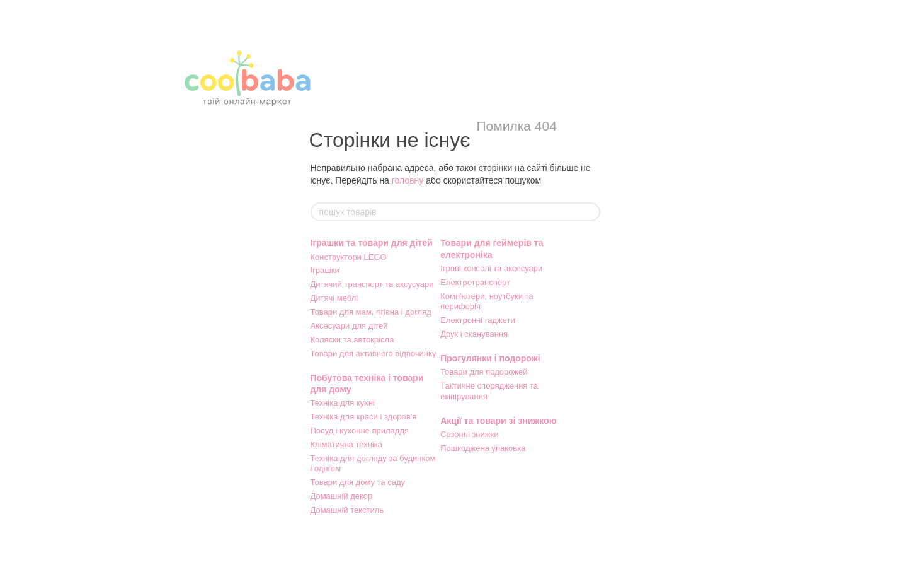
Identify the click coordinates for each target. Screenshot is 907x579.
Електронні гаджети (477, 320)
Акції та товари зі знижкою (498, 421)
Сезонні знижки (469, 434)
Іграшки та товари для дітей (372, 243)
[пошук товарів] (590, 211)
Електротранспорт (475, 282)
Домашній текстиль (347, 510)
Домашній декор (342, 496)
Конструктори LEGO (349, 257)
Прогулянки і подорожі (490, 358)
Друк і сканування (474, 334)
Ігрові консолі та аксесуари (491, 268)
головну (408, 180)
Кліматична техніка (346, 444)
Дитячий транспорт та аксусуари (372, 284)
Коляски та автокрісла (352, 339)
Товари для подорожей (483, 372)
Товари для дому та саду (358, 482)
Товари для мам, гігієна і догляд (371, 312)
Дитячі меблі (334, 298)
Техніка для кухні (343, 402)
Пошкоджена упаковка (482, 448)
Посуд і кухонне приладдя (360, 430)
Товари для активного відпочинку (373, 353)
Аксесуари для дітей (349, 325)
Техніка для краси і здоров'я (364, 416)
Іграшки (325, 270)
